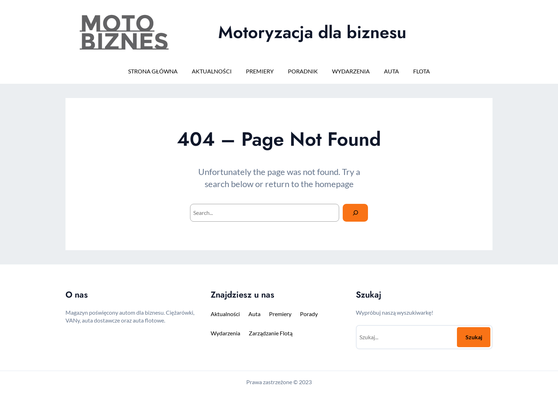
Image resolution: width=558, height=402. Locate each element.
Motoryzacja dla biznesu (312, 32)
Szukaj (473, 337)
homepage (334, 184)
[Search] (355, 212)
